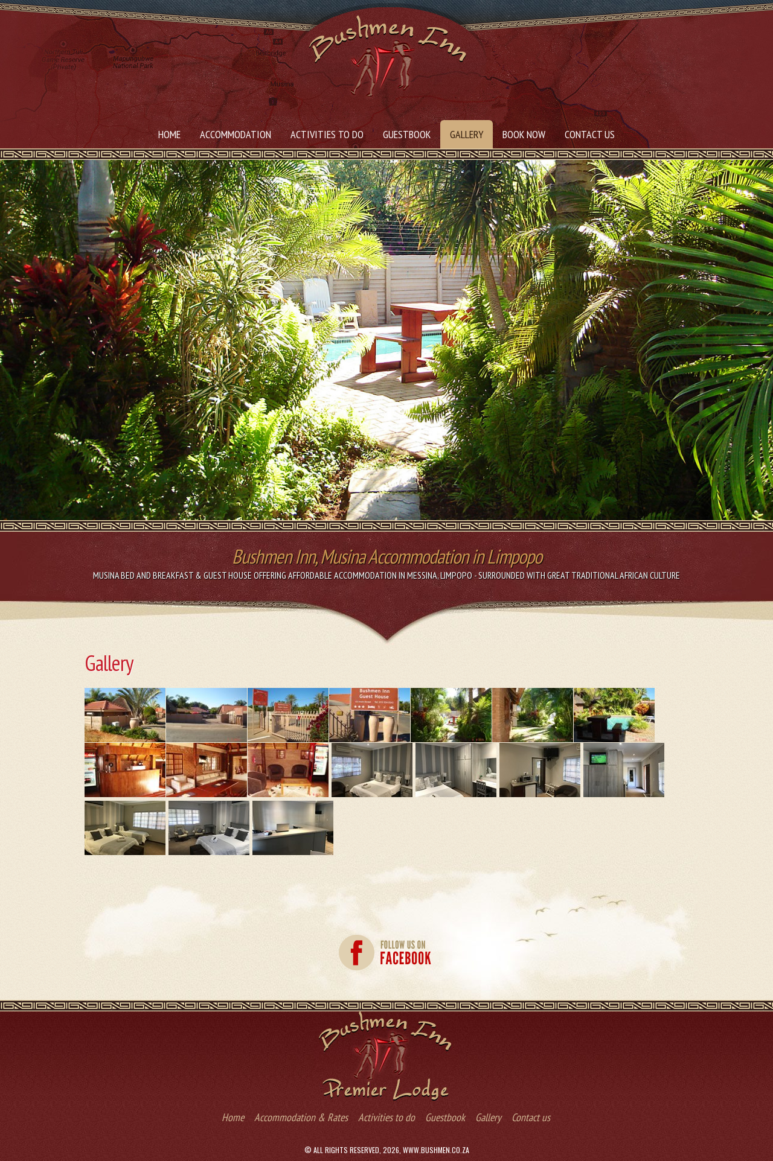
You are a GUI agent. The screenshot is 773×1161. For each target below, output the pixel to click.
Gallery (466, 134)
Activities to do (327, 134)
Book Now (523, 134)
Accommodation (235, 134)
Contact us (590, 134)
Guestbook (407, 134)
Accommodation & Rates (301, 1117)
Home (169, 134)
